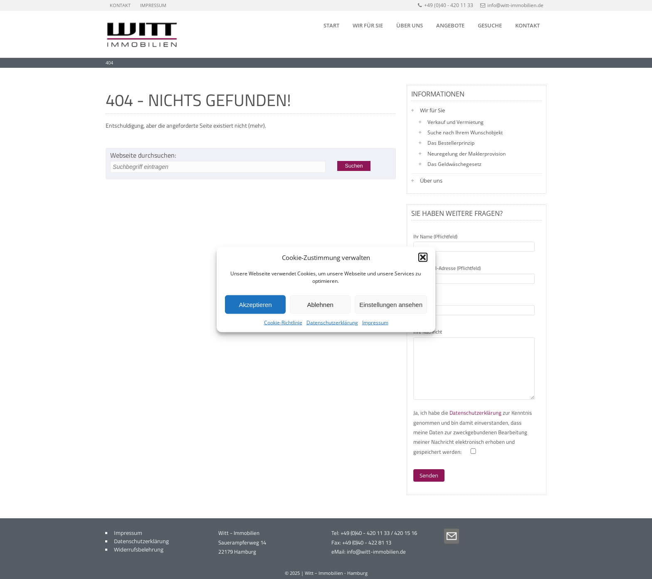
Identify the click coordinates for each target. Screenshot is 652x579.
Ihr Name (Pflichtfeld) (474, 241)
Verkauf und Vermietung (455, 122)
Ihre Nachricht (474, 364)
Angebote (450, 25)
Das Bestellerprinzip (450, 142)
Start (331, 25)
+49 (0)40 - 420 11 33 (445, 5)
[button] (423, 257)
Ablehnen (320, 304)
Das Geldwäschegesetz (454, 164)
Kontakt (120, 5)
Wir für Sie (368, 25)
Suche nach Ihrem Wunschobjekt (465, 132)
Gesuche (490, 25)
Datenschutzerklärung (332, 322)
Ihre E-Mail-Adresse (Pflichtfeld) (474, 273)
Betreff (474, 305)
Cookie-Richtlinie (283, 322)
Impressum (375, 322)
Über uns (409, 25)
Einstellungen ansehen (390, 304)
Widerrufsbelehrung (138, 549)
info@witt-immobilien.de (511, 5)
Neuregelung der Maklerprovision (466, 153)
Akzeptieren (255, 304)
